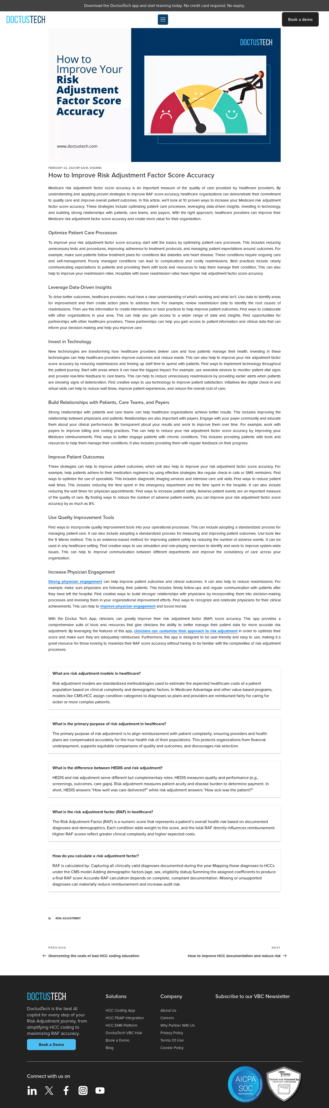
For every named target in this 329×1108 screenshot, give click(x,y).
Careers (167, 1017)
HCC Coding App (121, 1010)
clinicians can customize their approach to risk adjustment (185, 631)
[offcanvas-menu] (163, 19)
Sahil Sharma (91, 168)
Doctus (46, 997)
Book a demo (300, 19)
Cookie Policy (172, 1047)
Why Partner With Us (178, 1025)
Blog (110, 1047)
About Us (168, 1010)
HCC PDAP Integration (126, 1017)
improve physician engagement (128, 606)
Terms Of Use (172, 1040)
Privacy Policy (172, 1032)
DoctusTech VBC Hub (125, 1032)
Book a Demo (51, 1044)
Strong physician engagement (75, 581)
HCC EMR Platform (122, 1025)
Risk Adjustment (68, 918)
